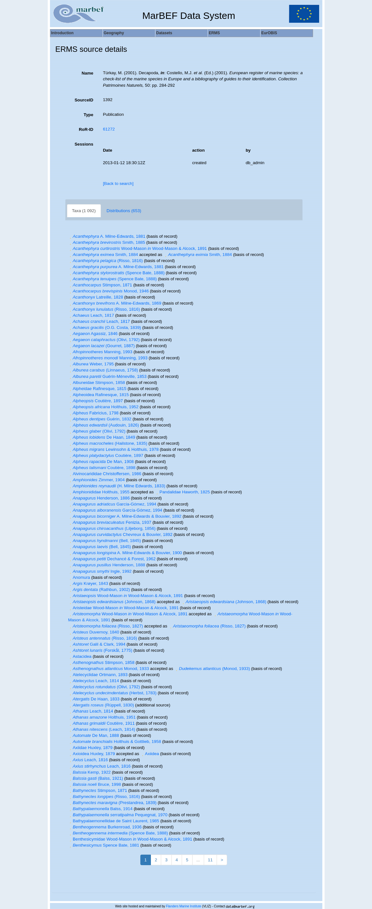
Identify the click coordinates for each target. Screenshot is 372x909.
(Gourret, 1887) (101, 345)
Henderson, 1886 (99, 498)
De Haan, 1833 (94, 699)
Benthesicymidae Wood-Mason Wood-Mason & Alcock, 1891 (130, 839)
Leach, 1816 (88, 759)
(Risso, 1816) (105, 260)
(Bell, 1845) (104, 540)
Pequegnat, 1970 (118, 814)
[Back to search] (118, 183)
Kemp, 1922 (89, 772)
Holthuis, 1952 (103, 406)
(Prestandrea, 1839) (112, 802)
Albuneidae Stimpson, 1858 (96, 382)
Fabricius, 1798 (93, 413)
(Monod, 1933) (212, 668)
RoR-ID (86, 129)
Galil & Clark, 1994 (97, 644)
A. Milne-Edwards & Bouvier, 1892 (125, 516)
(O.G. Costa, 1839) (104, 327)
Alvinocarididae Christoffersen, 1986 (104, 473)
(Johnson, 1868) (112, 601)
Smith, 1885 (106, 242)
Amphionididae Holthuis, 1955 (99, 492)
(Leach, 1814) (101, 729)
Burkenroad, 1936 (105, 827)
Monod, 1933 (108, 668)
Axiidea (149, 753)
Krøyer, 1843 (88, 583)
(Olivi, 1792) (104, 339)
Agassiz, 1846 (93, 333)
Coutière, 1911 (101, 723)
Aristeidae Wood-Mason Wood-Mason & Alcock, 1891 (123, 607)
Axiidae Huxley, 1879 (90, 747)
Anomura (79, 577)
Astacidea (80, 656)
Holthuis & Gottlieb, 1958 (114, 741)
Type (88, 114)
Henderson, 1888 (106, 564)
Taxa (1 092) (84, 210)
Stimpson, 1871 (100, 285)
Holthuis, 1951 (102, 717)
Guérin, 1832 (99, 419)
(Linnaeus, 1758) (103, 370)
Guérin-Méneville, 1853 (107, 376)
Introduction (62, 33)
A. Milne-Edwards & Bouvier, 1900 (125, 552)
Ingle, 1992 (100, 571)
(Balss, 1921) (95, 778)
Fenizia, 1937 (110, 522)
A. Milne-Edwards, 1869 (114, 303)
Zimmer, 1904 (96, 479)
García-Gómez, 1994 (112, 504)
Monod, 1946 (108, 291)
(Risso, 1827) (105, 626)
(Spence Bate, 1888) (116, 272)
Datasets (164, 33)
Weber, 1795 (91, 364)
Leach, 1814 (93, 680)
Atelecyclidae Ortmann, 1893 (98, 674)
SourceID (84, 100)
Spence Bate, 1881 (103, 845)
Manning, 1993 (100, 351)
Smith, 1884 (103, 254)
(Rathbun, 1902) (99, 589)
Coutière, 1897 (95, 400)
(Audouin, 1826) (103, 425)
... (198, 859)
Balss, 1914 (100, 808)
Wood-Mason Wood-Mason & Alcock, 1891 (137, 248)
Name (87, 73)
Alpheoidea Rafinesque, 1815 (98, 394)
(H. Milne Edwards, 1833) (116, 485)
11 (210, 859)
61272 (109, 129)
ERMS (214, 33)
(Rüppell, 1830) (101, 705)
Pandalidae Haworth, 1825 (182, 492)
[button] (70, 236)
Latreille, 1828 (95, 297)
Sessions (84, 144)
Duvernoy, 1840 (93, 632)
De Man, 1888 (93, 735)
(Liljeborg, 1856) (112, 528)
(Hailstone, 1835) (107, 443)
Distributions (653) (124, 210)
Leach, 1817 (91, 315)
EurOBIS (269, 33)
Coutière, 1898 (102, 467)
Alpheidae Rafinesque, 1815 (97, 388)
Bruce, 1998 (94, 784)
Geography (114, 33)
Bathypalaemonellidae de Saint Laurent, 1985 (113, 820)
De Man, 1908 (101, 461)
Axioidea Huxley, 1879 (91, 753)
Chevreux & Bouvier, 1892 (120, 534)
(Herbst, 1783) (112, 692)
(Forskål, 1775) (100, 650)
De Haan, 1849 (101, 437)
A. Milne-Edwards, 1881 (106, 236)
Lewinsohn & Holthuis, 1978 (113, 449)
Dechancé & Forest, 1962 (112, 558)
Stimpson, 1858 (101, 662)
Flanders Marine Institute (183, 906)
